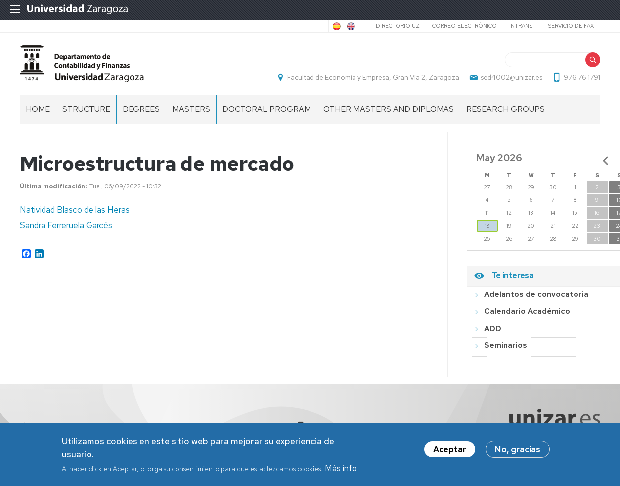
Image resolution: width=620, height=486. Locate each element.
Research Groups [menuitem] (505, 109)
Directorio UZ (398, 25)
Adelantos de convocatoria (536, 294)
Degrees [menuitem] (141, 109)
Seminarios (505, 345)
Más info (341, 469)
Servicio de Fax (571, 25)
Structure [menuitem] (86, 109)
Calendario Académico (527, 311)
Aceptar (449, 451)
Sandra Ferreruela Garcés (66, 225)
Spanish (336, 26)
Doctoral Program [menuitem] (266, 109)
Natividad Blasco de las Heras (75, 209)
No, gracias (517, 451)
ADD (492, 328)
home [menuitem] (38, 109)
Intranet (522, 25)
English (350, 26)
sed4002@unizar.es (511, 77)
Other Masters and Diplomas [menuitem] (388, 109)
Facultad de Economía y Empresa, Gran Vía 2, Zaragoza (373, 77)
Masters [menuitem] (191, 109)
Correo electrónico (464, 25)
